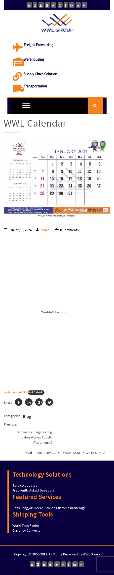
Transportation (35, 86)
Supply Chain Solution (40, 74)
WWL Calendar (36, 392)
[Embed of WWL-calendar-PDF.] (57, 312)
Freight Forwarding (38, 44)
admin (44, 230)
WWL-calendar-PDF (15, 392)
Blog (27, 416)
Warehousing (34, 59)
